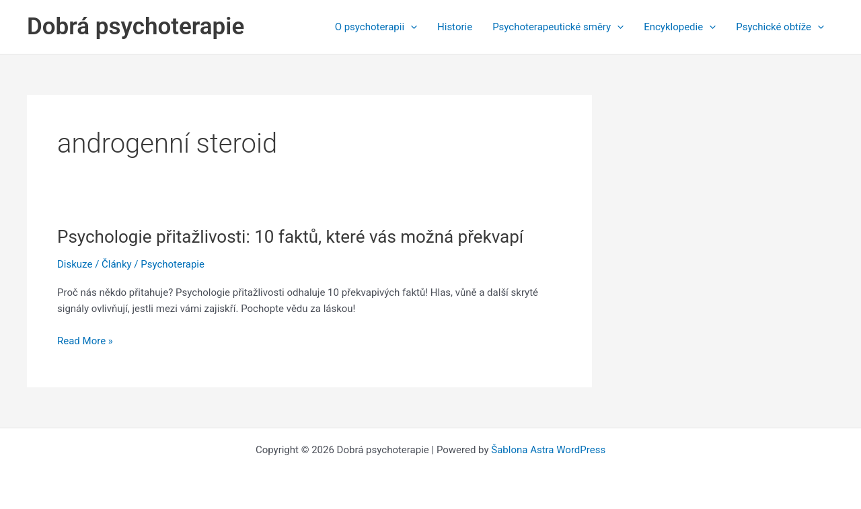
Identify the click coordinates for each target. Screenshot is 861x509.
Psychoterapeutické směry (558, 27)
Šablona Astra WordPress (548, 450)
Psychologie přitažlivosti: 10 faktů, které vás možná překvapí (290, 237)
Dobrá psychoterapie (135, 26)
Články (117, 264)
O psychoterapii (376, 27)
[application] (410, 27)
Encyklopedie (680, 27)
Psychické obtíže (780, 27)
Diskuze (74, 264)
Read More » (85, 341)
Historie (454, 27)
